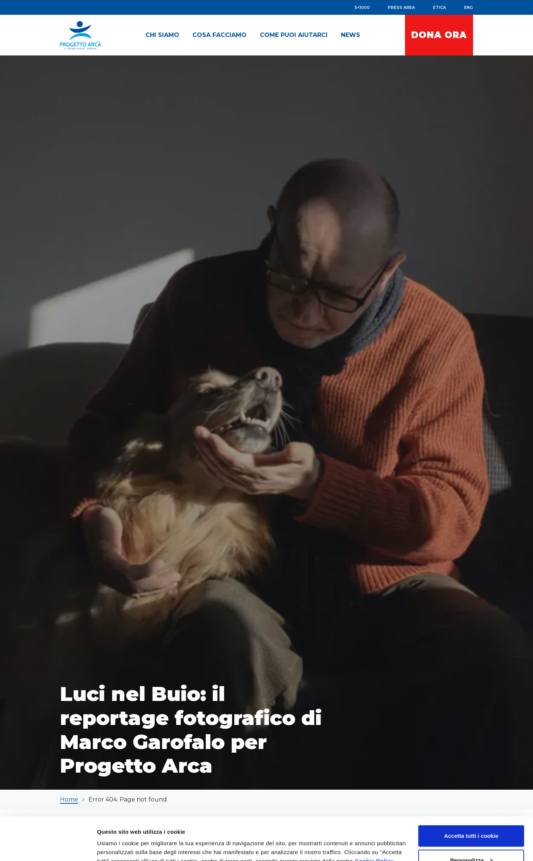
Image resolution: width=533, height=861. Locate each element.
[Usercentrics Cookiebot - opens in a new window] (48, 846)
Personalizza (471, 817)
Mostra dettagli (117, 838)
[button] (162, 35)
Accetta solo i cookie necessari (471, 841)
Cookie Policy (374, 818)
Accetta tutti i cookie (471, 793)
